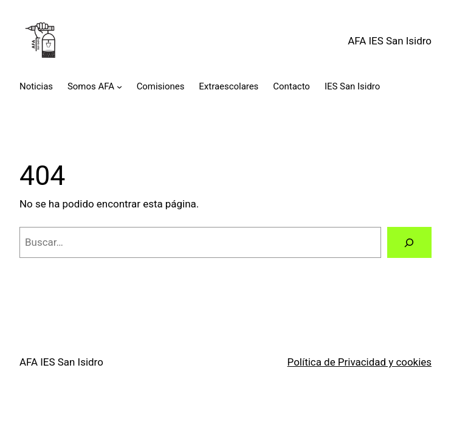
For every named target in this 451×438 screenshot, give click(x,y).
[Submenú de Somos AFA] (119, 86)
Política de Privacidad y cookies (359, 362)
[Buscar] (409, 242)
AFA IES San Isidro (390, 41)
